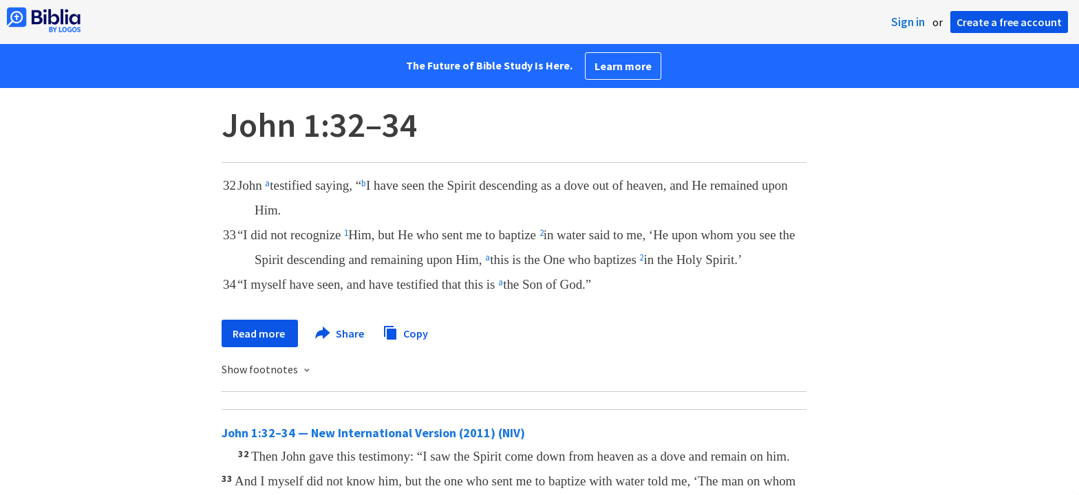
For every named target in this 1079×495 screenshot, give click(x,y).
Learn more (623, 66)
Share (340, 333)
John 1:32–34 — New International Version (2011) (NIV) (373, 433)
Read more (260, 333)
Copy (405, 331)
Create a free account (1009, 22)
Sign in (908, 22)
